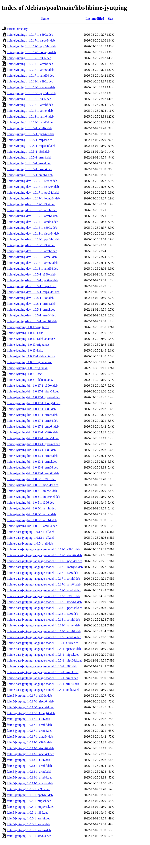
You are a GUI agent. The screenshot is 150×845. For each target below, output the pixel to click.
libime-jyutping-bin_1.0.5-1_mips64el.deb (33, 496)
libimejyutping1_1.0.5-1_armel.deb (29, 163)
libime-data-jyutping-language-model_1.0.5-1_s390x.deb (43, 643)
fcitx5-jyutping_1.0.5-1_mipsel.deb (29, 800)
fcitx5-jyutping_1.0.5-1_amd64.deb (29, 836)
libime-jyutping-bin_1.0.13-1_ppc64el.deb (33, 444)
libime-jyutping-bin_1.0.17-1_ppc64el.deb (33, 397)
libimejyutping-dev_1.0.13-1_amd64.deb (32, 268)
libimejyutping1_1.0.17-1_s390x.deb (30, 34)
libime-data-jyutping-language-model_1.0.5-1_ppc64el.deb (44, 648)
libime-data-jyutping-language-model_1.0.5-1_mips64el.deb (44, 660)
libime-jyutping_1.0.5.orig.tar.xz (27, 368)
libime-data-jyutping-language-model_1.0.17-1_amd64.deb (44, 590)
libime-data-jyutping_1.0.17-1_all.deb (30, 531)
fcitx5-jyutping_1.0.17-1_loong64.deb (31, 713)
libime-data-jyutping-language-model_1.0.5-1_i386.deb (42, 666)
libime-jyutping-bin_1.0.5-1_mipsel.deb (32, 490)
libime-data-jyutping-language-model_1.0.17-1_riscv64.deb (44, 555)
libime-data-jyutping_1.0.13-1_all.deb (30, 537)
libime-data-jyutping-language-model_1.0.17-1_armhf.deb (43, 578)
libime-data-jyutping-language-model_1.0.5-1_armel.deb (42, 678)
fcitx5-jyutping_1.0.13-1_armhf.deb (29, 765)
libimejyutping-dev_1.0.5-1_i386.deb (30, 297)
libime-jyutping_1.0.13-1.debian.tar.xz (31, 356)
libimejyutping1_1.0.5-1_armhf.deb (29, 157)
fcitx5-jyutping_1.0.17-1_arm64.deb (29, 730)
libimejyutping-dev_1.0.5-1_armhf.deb (31, 303)
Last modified (95, 18)
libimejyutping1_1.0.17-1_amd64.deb (30, 75)
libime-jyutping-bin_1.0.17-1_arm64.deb (32, 420)
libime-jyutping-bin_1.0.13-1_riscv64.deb (33, 438)
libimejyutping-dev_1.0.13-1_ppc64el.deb (33, 239)
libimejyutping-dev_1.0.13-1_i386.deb (31, 245)
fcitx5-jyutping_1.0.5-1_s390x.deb (28, 789)
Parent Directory (17, 28)
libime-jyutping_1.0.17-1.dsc (25, 333)
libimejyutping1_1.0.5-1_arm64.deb (29, 169)
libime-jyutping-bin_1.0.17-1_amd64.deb (33, 426)
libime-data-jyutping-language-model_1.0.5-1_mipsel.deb (43, 654)
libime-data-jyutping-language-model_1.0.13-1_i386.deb (42, 613)
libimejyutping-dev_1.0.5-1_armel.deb (31, 309)
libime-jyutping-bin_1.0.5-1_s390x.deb (31, 479)
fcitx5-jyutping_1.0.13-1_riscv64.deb (30, 748)
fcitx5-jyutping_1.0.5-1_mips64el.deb (30, 806)
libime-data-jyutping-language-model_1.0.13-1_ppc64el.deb (44, 607)
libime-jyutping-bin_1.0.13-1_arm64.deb (32, 467)
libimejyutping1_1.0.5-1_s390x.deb (29, 128)
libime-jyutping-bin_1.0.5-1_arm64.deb (32, 520)
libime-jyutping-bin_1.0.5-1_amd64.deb (32, 526)
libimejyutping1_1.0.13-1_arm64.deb (30, 116)
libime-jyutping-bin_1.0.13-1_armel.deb (32, 461)
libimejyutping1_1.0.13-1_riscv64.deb (31, 87)
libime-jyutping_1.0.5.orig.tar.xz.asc (29, 362)
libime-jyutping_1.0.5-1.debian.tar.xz (30, 379)
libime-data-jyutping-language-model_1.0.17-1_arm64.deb (43, 584)
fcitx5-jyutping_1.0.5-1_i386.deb (27, 812)
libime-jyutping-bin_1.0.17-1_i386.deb (31, 409)
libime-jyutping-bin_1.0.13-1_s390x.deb (32, 432)
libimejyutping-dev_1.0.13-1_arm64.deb (32, 262)
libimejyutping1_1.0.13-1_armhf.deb (30, 104)
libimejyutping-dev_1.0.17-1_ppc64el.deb (33, 192)
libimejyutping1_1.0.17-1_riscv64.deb (31, 40)
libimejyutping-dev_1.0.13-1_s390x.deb (32, 227)
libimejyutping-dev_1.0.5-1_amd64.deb (32, 321)
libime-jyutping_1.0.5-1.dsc (24, 374)
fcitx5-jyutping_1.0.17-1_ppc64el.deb (30, 707)
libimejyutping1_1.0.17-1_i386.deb (29, 58)
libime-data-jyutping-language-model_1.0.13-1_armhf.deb (43, 619)
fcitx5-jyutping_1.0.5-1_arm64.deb (29, 830)
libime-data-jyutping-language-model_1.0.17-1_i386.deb (42, 572)
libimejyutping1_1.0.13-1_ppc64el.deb (31, 93)
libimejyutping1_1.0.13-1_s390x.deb (30, 81)
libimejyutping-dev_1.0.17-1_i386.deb (31, 204)
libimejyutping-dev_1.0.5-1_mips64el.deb (33, 292)
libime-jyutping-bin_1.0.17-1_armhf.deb (32, 414)
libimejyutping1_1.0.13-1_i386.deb (29, 99)
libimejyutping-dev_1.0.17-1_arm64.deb (32, 216)
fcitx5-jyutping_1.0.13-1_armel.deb (29, 771)
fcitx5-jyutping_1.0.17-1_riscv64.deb (30, 701)
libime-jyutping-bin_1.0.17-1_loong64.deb (33, 403)
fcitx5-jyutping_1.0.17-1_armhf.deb (29, 724)
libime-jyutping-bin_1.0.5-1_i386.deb (30, 502)
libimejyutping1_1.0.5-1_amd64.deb (30, 175)
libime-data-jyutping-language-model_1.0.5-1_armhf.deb (43, 672)
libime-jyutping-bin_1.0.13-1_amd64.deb (33, 473)
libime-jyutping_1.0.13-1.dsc (25, 350)
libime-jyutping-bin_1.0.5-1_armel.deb (31, 514)
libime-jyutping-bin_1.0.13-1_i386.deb (31, 450)
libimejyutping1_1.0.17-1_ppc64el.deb (31, 46)
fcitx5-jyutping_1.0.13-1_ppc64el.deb (30, 754)
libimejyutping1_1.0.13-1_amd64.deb (30, 122)
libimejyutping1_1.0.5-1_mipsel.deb (29, 140)
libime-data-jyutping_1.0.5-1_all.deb (30, 543)
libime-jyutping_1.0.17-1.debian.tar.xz (31, 338)
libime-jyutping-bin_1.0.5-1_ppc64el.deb (32, 485)
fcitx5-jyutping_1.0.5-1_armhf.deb (28, 818)
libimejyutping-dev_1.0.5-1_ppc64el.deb (32, 280)
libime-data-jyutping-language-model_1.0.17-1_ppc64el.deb (44, 561)
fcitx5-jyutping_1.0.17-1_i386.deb (28, 719)
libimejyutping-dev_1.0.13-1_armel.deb (32, 257)
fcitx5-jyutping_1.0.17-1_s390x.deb (29, 695)
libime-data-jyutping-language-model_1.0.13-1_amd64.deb (44, 637)
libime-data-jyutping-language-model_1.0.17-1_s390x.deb (43, 549)
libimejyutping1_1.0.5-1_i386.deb (28, 151)
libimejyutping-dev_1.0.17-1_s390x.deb (32, 180)
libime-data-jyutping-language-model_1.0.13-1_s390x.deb (43, 596)
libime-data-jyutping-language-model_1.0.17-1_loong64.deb (45, 567)
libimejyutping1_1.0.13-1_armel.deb (30, 110)
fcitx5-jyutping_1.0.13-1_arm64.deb (29, 777)
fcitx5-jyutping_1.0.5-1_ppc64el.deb (30, 795)
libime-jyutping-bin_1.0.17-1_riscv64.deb (33, 391)
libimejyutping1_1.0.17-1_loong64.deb (31, 52)
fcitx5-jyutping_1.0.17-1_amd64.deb (30, 736)
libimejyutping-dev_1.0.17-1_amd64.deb (32, 221)
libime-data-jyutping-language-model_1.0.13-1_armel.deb (43, 625)
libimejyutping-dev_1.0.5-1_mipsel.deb (31, 286)
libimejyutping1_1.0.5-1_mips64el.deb (31, 145)
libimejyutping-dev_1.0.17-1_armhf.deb (32, 210)
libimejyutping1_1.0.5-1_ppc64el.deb (30, 134)
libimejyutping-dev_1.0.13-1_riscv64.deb (33, 233)
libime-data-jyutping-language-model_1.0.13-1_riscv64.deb (44, 602)
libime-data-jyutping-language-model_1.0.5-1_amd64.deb (43, 689)
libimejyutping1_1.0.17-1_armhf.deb (30, 64)
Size (110, 18)
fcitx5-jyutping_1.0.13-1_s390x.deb (29, 742)
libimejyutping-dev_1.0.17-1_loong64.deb (33, 198)
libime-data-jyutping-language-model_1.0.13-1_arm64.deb (43, 631)
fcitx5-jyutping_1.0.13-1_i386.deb (28, 760)
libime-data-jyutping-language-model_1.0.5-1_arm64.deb (43, 684)
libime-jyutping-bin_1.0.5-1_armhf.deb (31, 508)
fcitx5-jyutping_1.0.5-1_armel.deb (28, 824)
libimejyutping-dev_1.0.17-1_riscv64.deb (33, 186)
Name (45, 18)
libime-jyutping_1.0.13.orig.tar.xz (28, 344)
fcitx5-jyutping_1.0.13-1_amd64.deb (30, 783)
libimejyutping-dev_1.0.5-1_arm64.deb (31, 315)
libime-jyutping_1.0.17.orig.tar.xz (28, 327)
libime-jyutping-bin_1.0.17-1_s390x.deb (32, 385)
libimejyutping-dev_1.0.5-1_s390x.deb (31, 274)
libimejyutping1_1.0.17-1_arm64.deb (30, 69)
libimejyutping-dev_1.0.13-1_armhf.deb (32, 251)
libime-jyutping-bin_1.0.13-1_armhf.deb (32, 455)
